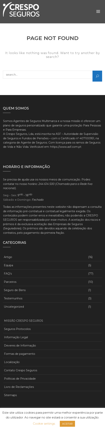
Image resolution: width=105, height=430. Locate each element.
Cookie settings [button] (44, 423)
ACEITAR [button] (67, 423)
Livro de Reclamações (19, 387)
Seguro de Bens (15, 290)
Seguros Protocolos (17, 329)
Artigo (8, 257)
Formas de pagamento (19, 354)
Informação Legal (16, 337)
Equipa (8, 265)
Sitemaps (10, 395)
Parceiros (10, 282)
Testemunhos (13, 298)
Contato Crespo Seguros (20, 370)
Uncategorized (14, 306)
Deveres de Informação (20, 345)
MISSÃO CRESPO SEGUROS (23, 320)
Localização (12, 362)
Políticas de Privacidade (20, 378)
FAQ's (8, 273)
